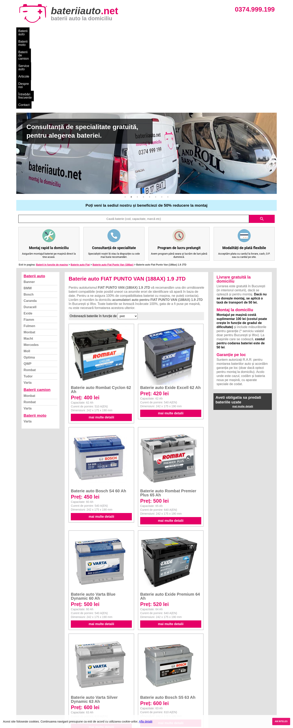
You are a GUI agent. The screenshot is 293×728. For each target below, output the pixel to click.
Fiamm (29, 245)
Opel (150, 708)
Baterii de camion (75, 31)
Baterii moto (48, 31)
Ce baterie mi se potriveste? (39, 681)
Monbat (29, 258)
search (261, 145)
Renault (152, 699)
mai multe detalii (101, 343)
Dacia (151, 681)
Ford (150, 685)
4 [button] (143, 123)
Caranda (30, 227)
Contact (189, 31)
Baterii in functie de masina (52, 190)
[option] (146, 79)
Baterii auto (26, 31)
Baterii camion (37, 316)
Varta (28, 308)
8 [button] (168, 123)
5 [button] (150, 123)
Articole (121, 31)
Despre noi (140, 31)
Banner (29, 208)
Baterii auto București (224, 676)
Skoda (151, 690)
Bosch (29, 220)
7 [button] (162, 123)
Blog (23, 676)
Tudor (28, 302)
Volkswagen (155, 694)
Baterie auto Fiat (80, 190)
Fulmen (29, 252)
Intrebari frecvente (32, 690)
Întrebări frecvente (165, 31)
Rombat (30, 296)
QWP (27, 290)
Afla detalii (145, 721)
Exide (28, 239)
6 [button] (156, 123)
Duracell (30, 233)
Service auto (102, 31)
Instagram (27, 703)
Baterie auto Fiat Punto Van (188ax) (113, 190)
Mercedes (31, 271)
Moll (27, 277)
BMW (28, 214)
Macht (28, 264)
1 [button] (125, 123)
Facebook (27, 699)
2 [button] (131, 123)
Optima (29, 283)
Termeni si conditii (32, 694)
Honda (151, 712)
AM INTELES (281, 721)
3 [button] (137, 123)
